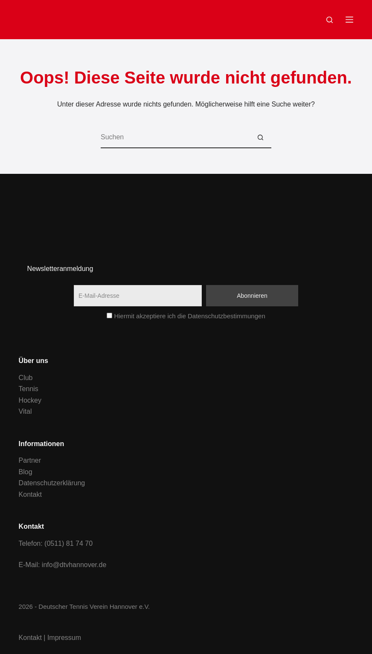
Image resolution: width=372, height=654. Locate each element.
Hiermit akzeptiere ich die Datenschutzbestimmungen (186, 316)
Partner (30, 460)
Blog (25, 471)
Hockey (30, 400)
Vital (25, 411)
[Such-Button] (260, 137)
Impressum (64, 637)
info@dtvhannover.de (74, 564)
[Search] (329, 20)
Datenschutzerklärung (52, 483)
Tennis (28, 388)
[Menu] (349, 19)
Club (26, 377)
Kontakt (30, 494)
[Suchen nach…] (175, 137)
